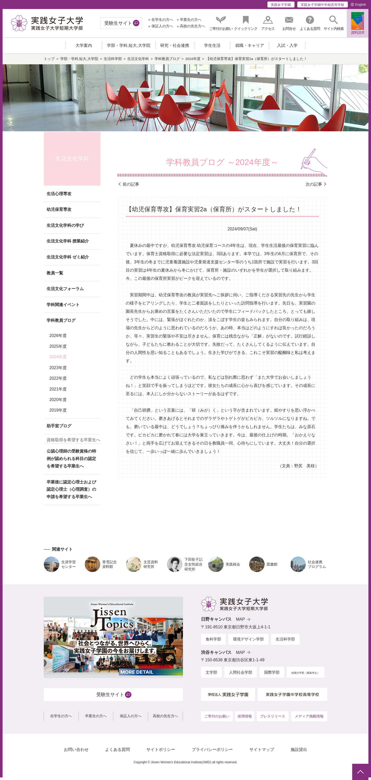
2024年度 (192, 61)
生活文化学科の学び (65, 228)
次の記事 (314, 187)
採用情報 (245, 719)
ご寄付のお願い (217, 719)
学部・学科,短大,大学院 (79, 61)
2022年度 (58, 381)
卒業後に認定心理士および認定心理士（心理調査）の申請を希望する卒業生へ (71, 491)
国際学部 (272, 675)
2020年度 (58, 402)
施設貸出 (299, 752)
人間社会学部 (240, 675)
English (360, 4)
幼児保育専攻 (59, 212)
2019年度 (58, 413)
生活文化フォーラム (65, 291)
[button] (334, 23)
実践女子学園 (281, 5)
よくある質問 (117, 752)
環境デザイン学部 (248, 641)
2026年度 (58, 338)
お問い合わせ (76, 752)
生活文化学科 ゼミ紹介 (68, 259)
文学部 (211, 675)
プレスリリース (272, 719)
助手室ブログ (59, 428)
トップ (49, 61)
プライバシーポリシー (212, 752)
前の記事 (131, 187)
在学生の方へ (162, 20)
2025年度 (58, 349)
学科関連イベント (63, 307)
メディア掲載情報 (309, 719)
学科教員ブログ (167, 61)
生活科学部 (113, 61)
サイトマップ (261, 752)
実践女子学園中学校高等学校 (322, 5)
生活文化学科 (138, 61)
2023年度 (58, 370)
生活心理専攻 (59, 196)
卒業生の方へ (190, 20)
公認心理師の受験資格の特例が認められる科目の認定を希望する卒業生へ (71, 461)
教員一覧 (55, 275)
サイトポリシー (160, 752)
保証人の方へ (162, 26)
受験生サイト (118, 23)
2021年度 (58, 391)
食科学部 (213, 641)
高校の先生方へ (192, 26)
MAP (240, 622)
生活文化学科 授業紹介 (68, 243)
